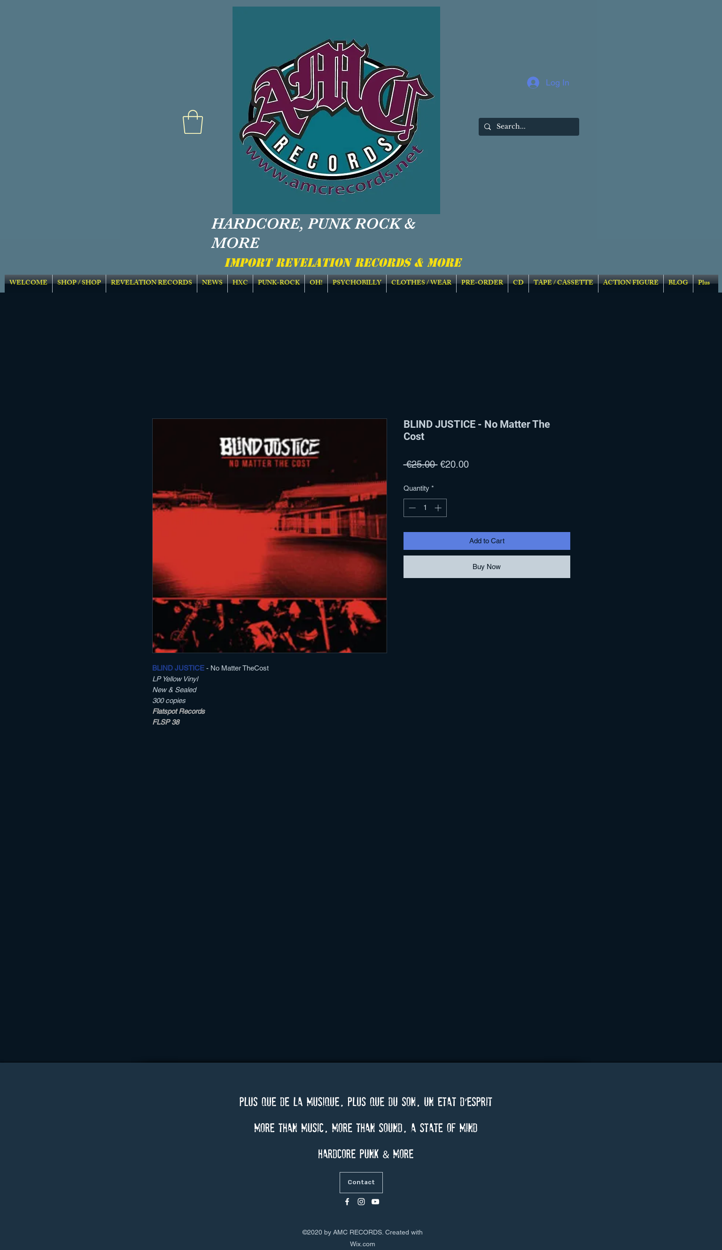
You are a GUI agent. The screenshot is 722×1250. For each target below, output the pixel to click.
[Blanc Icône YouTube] (375, 1201)
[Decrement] (411, 508)
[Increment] (439, 508)
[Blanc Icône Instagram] (361, 1201)
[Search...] (528, 127)
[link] (193, 122)
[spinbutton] (425, 508)
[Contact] (361, 1182)
